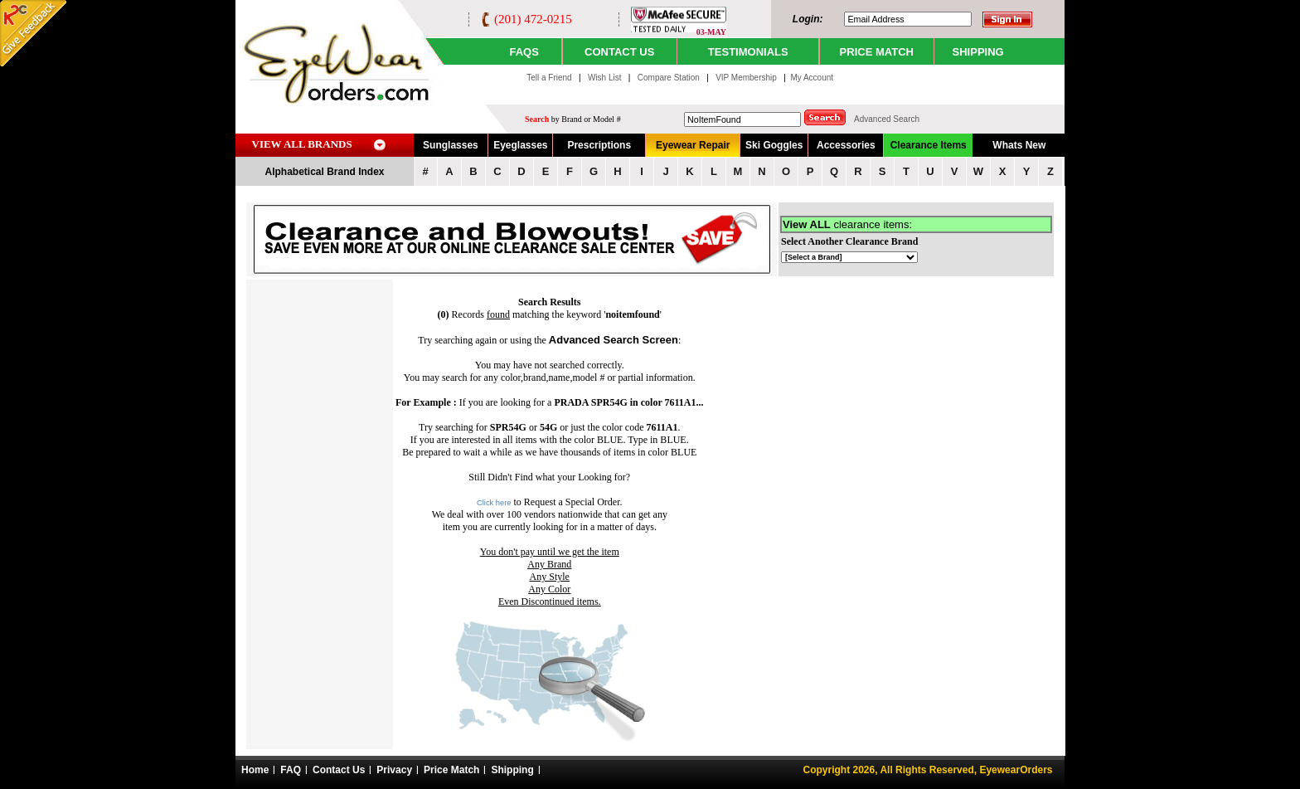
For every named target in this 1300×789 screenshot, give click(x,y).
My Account (811, 77)
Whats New (1018, 145)
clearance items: (847, 224)
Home (255, 770)
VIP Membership (746, 77)
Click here (494, 503)
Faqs (523, 52)
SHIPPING (978, 52)
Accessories (846, 145)
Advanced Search (886, 119)
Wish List (605, 77)
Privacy (394, 770)
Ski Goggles (774, 145)
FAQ (290, 770)
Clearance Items (928, 145)
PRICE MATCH (877, 52)
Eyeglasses (520, 145)
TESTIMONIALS (748, 52)
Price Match (451, 770)
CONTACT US (619, 52)
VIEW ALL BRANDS (302, 144)
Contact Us (339, 770)
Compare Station (670, 77)
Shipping (512, 770)
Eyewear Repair (693, 145)
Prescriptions (599, 145)
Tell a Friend (548, 77)
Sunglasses (450, 145)
